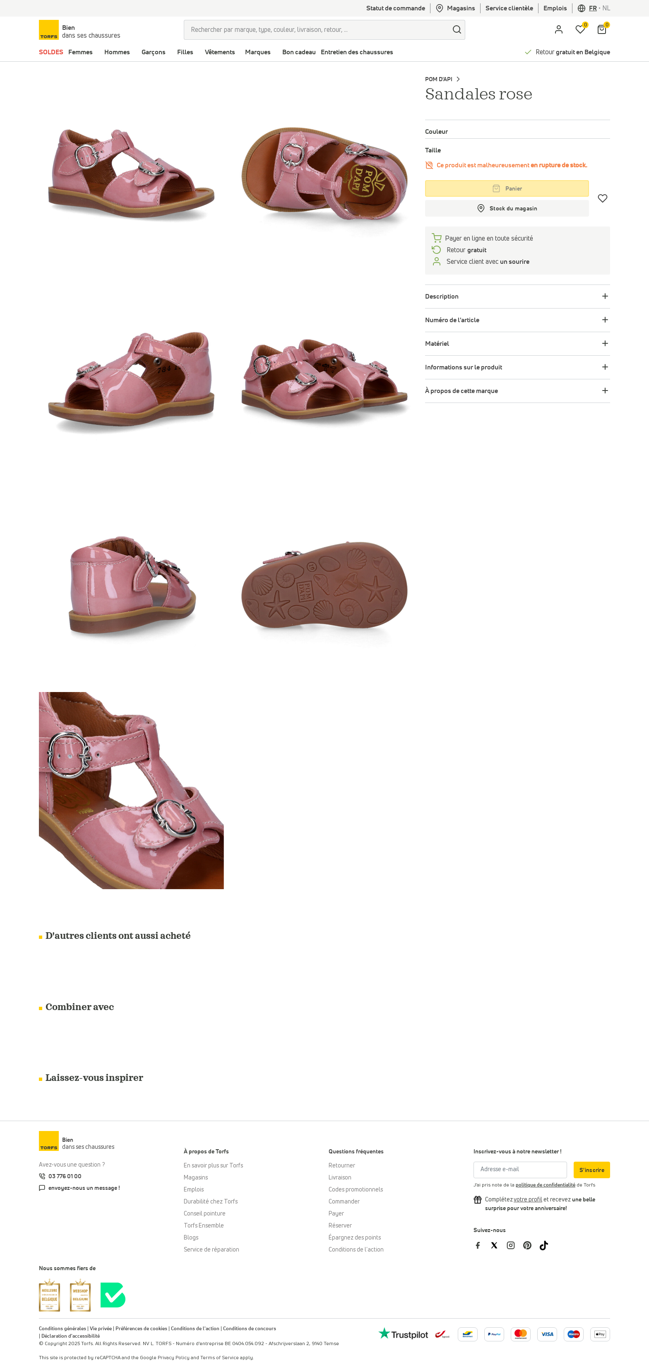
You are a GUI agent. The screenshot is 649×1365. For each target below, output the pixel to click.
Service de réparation (211, 1250)
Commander (344, 1202)
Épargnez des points (355, 1238)
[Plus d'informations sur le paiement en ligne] (468, 1334)
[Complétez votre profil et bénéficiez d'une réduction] (528, 1200)
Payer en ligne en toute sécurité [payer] (489, 238)
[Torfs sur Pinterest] (531, 1245)
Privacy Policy (174, 1357)
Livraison (340, 1178)
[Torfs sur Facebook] (482, 1245)
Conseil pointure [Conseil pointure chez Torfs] (205, 1214)
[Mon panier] (602, 30)
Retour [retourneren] (465, 250)
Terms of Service (219, 1357)
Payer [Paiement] (336, 1214)
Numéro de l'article (452, 320)
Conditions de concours (249, 1328)
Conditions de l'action (356, 1250)
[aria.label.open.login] (558, 30)
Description (442, 296)
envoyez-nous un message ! (84, 1188)
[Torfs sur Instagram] (515, 1245)
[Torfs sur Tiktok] (547, 1245)
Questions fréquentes (356, 1152)
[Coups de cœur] (603, 198)
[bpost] (441, 1334)
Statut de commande (395, 8)
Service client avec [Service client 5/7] (487, 261)
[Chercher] (457, 30)
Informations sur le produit (463, 367)
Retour (573, 52)
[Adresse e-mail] (520, 1170)
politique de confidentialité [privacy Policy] (545, 1185)
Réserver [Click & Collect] (340, 1226)
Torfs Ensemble (204, 1226)
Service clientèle (509, 8)
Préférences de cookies (141, 1328)
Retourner (342, 1166)
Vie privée (101, 1328)
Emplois (555, 8)
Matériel (437, 343)
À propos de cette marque (461, 391)
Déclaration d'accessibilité (70, 1336)
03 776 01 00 (65, 1176)
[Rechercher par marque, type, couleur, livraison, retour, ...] (316, 30)
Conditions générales (62, 1328)
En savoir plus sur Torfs (213, 1166)
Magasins (455, 8)
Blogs (191, 1238)
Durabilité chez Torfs (211, 1202)
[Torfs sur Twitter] (498, 1245)
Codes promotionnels (356, 1190)
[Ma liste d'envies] (580, 30)
